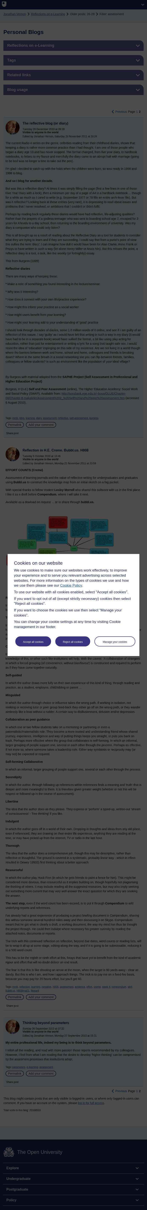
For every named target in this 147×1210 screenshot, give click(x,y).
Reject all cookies (73, 641)
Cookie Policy (71, 585)
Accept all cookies (33, 641)
